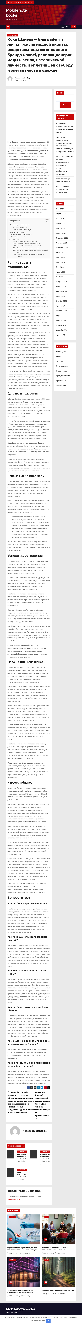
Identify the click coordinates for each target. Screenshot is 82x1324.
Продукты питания (63, 376)
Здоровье (59, 361)
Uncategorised (12, 35)
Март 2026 (60, 219)
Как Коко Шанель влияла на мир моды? (29, 246)
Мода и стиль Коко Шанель (22, 234)
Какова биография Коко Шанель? (26, 242)
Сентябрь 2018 (61, 330)
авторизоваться (14, 1197)
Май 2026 (60, 209)
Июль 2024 (60, 258)
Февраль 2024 (61, 282)
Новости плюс (61, 371)
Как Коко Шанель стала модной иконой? (29, 244)
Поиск (60, 93)
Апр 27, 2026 (49, 1246)
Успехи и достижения (17, 232)
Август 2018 (60, 335)
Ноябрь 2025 (61, 233)
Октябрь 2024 (61, 243)
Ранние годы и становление (20, 225)
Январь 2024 (61, 287)
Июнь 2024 (60, 263)
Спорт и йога (61, 386)
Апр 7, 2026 (13, 1285)
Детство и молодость (20, 227)
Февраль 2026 (61, 224)
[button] (67, 26)
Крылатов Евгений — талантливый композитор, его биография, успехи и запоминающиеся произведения (42, 1105)
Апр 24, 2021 (20, 1159)
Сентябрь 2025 (62, 238)
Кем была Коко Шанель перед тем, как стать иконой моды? (32, 251)
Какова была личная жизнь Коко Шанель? (29, 248)
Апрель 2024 (61, 272)
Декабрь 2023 (61, 292)
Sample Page (70, 1312)
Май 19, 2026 (14, 1246)
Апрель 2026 (61, 214)
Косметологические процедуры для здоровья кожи (63, 190)
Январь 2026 (61, 229)
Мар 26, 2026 (49, 1282)
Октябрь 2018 (61, 326)
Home (63, 1312)
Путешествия (61, 381)
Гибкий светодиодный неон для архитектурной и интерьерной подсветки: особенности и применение (64, 166)
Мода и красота (62, 366)
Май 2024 (60, 267)
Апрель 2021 (60, 316)
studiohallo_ (25, 78)
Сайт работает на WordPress (15, 1315)
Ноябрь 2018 (61, 321)
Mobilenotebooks (20, 1298)
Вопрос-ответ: (15, 239)
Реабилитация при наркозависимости (58, 1279)
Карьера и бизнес (19, 237)
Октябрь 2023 (61, 301)
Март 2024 (60, 277)
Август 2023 (60, 306)
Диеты (58, 357)
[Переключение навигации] (63, 26)
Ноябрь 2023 (61, 296)
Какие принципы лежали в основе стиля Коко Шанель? (30, 255)
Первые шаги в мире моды (22, 230)
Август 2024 (60, 253)
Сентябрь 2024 (62, 248)
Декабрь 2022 (61, 311)
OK (49, 1321)
